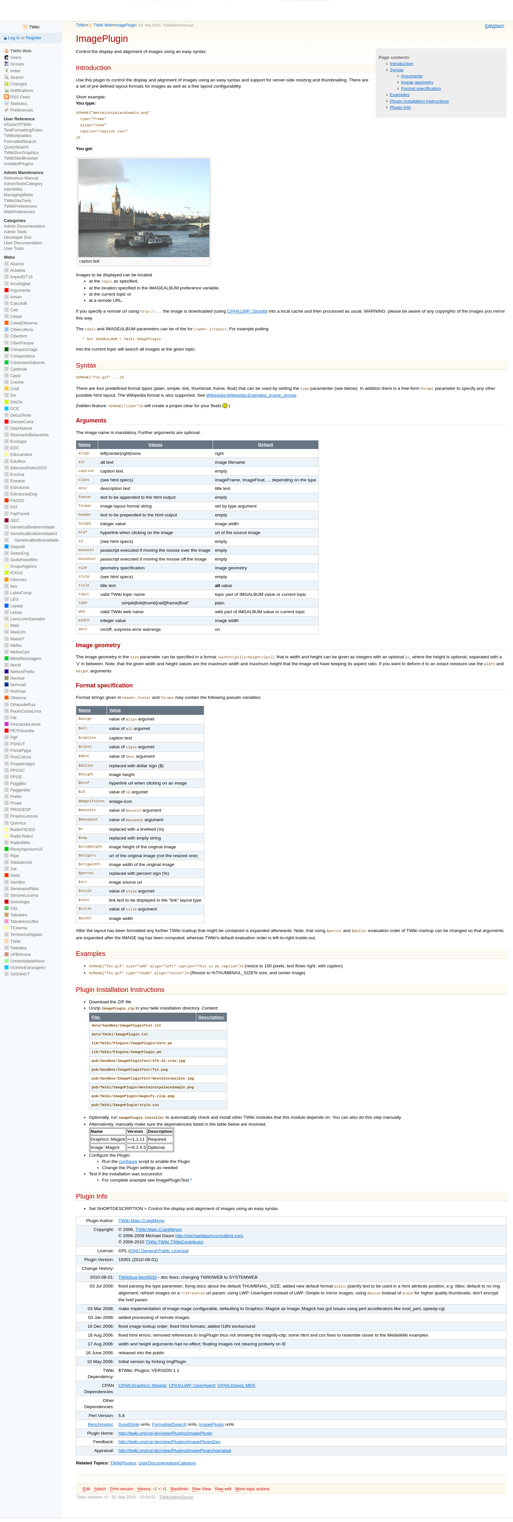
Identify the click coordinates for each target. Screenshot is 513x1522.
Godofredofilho (21, 559)
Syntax (397, 69)
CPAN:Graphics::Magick (142, 1369)
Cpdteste (15, 369)
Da (10, 395)
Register (34, 37)
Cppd (12, 375)
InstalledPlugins (18, 163)
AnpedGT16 (18, 276)
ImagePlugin (125, 25)
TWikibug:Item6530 (137, 1262)
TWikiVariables (18, 135)
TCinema (15, 927)
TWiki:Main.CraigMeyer (141, 1205)
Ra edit (223, 1472)
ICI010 (13, 572)
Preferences (18, 110)
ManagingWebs (18, 194)
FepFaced (16, 513)
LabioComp (18, 592)
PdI (10, 717)
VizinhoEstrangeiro (24, 967)
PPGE (13, 776)
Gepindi (14, 546)
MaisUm (15, 632)
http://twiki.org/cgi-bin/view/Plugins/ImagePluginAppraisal (174, 1434)
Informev (15, 579)
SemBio (14, 882)
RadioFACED (19, 829)
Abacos (14, 263)
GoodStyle (128, 1408)
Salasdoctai (18, 862)
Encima (14, 474)
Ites (10, 586)
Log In (14, 37)
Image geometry (417, 82)
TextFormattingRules (23, 130)
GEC (11, 520)
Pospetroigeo (19, 763)
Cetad (13, 316)
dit (488, 25)
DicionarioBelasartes (26, 434)
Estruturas (16, 487)
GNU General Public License (158, 1235)
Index (12, 70)
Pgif (11, 737)
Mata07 (14, 638)
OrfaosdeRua (19, 704)
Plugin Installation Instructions (419, 101)
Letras (13, 612)
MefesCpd (16, 651)
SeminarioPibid (21, 888)
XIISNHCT (17, 974)
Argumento (17, 290)
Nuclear (14, 678)
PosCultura (17, 756)
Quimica (15, 823)
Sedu (12, 875)
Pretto (13, 796)
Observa (15, 697)
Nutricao (15, 691)
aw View (201, 1472)
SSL (11, 908)
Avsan (13, 296)
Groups (14, 63)
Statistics (15, 103)
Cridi (11, 388)
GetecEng (16, 553)
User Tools (14, 248)
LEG (11, 599)
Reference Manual (21, 178)
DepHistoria (18, 428)
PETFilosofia (19, 730)
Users (12, 57)
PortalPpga (17, 750)
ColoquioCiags (21, 349)
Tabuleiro (15, 914)
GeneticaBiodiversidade (29, 527)
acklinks (179, 1472)
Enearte (14, 480)
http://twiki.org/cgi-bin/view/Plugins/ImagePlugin (165, 1416)
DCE (11, 408)
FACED (14, 500)
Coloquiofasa (19, 356)
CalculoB (15, 303)
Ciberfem (15, 336)
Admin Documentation (24, 226)
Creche (14, 382)
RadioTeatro (18, 836)
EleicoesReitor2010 (25, 467)
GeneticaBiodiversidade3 (30, 533)
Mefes (13, 645)
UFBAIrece (17, 954)
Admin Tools (15, 231)
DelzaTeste (17, 415)
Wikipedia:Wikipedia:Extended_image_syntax (251, 392)
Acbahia (14, 270)
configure (128, 1146)
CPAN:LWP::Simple (246, 310)
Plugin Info (400, 107)
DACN (13, 402)
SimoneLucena (21, 895)
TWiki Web (102, 25)
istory (143, 1472)
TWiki (81, 25)
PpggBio (15, 783)
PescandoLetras (22, 724)
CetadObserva (20, 322)
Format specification (421, 88)
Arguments (412, 76)
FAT (11, 507)
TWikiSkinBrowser (21, 158)
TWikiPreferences (20, 206)
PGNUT (14, 743)
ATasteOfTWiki (17, 124)
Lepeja (13, 605)
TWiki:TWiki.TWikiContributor (174, 1226)
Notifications (18, 90)
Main (11, 625)
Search (14, 77)
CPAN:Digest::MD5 (237, 1369)
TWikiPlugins (123, 1446)
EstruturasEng (20, 494)
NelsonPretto (19, 671)
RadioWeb (17, 842)
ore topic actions (253, 1472)
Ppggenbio (17, 789)
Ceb (11, 309)
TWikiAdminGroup (178, 25)
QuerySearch (16, 147)
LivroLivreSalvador (24, 618)
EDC (11, 447)
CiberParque (19, 342)
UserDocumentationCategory (167, 1446)
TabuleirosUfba (21, 921)
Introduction (401, 63)
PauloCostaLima (22, 711)
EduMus (15, 461)
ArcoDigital (17, 283)
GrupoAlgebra (20, 566)
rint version (121, 1472)
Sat (10, 868)
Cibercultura (18, 329)
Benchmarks (100, 1408)
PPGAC (14, 770)
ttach (498, 25)
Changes (15, 83)
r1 (164, 1472)
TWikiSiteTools (17, 200)
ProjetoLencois (21, 816)
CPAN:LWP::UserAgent (192, 1369)
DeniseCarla (18, 421)
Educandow (18, 454)
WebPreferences (19, 211)
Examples (400, 94)
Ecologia (15, 441)
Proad (13, 803)
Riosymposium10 (23, 849)
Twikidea (15, 947)
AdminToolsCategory (23, 183)
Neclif (12, 665)
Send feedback (279, 1512)
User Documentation (23, 242)
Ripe (11, 855)
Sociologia (17, 901)
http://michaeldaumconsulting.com (209, 1220)
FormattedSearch (169, 1408)
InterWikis (13, 189)
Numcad (15, 684)
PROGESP (17, 809)
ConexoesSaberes (24, 362)
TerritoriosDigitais (23, 934)
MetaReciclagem (23, 658)
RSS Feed (17, 97)
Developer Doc (18, 237)
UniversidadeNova (24, 961)
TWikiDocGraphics (21, 152)
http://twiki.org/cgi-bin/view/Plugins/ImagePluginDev (169, 1425)
